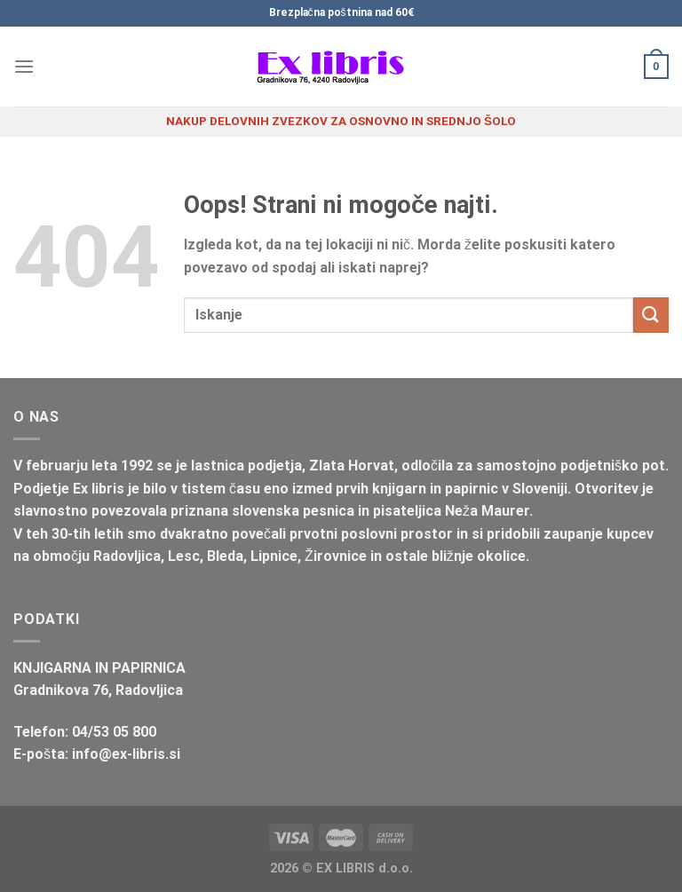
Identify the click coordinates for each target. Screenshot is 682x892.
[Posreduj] (651, 314)
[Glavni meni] (24, 66)
